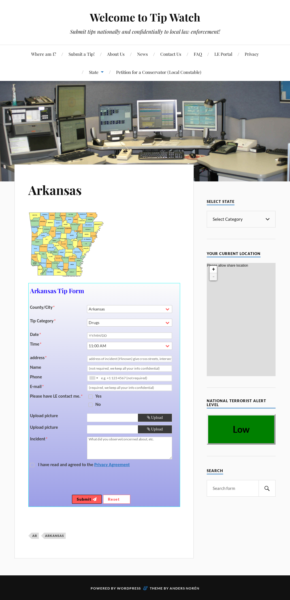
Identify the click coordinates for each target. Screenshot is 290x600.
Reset (116, 499)
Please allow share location (227, 271)
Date (35, 334)
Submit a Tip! (82, 54)
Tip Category (43, 321)
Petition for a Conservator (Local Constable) (158, 72)
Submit (87, 499)
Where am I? (43, 54)
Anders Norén (184, 588)
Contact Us (170, 54)
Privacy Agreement (112, 464)
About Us (116, 54)
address (38, 357)
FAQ (198, 54)
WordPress (129, 588)
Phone (36, 377)
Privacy (252, 54)
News (142, 54)
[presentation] (130, 482)
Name (35, 367)
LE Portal (223, 54)
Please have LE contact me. (56, 396)
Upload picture (44, 415)
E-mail (37, 386)
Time (36, 344)
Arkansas (55, 189)
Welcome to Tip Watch (145, 17)
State (94, 72)
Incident (39, 439)
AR (34, 535)
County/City (42, 307)
